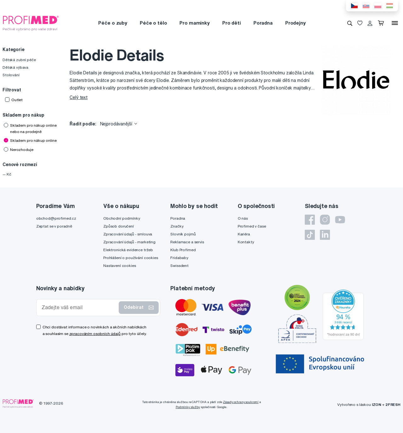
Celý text (79, 97)
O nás (243, 218)
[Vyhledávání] (350, 23)
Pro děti (231, 22)
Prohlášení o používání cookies (130, 258)
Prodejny (295, 22)
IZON (376, 404)
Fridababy (179, 258)
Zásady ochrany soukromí (240, 402)
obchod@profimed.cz (56, 218)
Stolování (11, 75)
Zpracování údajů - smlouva (127, 234)
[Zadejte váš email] (79, 307)
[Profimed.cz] (31, 22)
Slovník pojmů (183, 234)
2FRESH (392, 404)
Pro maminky (194, 22)
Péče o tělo (153, 22)
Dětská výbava (15, 67)
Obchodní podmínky (121, 218)
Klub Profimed (183, 250)
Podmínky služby (188, 407)
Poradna (263, 22)
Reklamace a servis (187, 242)
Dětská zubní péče (19, 60)
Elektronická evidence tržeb (128, 250)
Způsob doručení (118, 226)
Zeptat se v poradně (54, 226)
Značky (176, 226)
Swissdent (179, 265)
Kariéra (244, 234)
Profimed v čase (252, 226)
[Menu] (394, 23)
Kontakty (246, 242)
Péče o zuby (112, 22)
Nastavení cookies (119, 265)
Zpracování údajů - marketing (129, 242)
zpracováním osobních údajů (95, 334)
